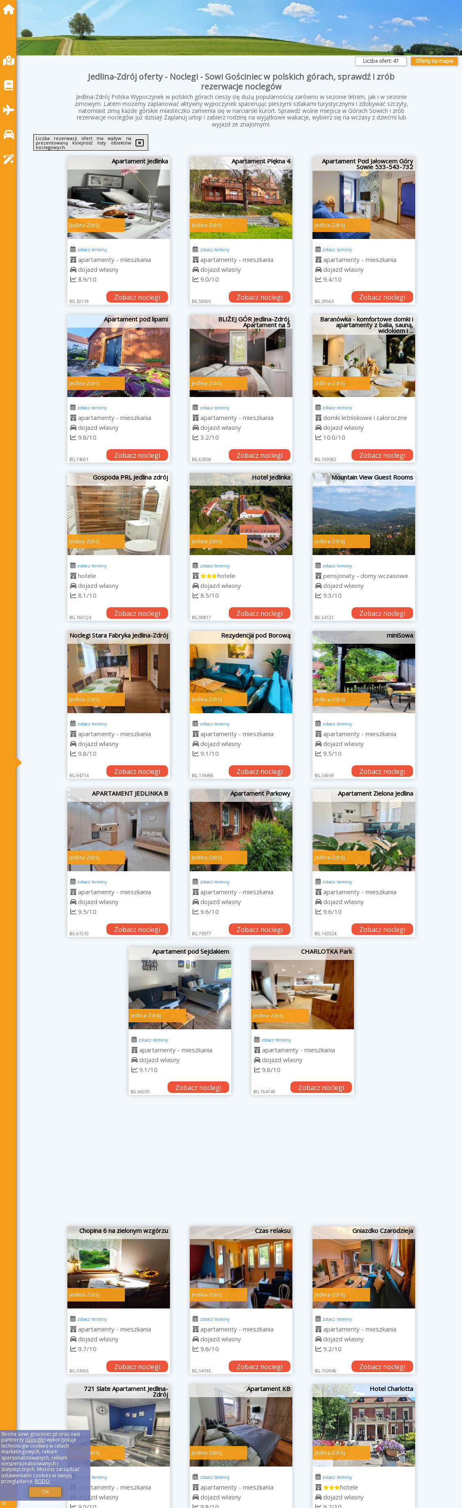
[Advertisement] (241, 1164)
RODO (42, 1481)
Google (35, 1439)
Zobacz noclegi (137, 297)
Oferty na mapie (434, 60)
